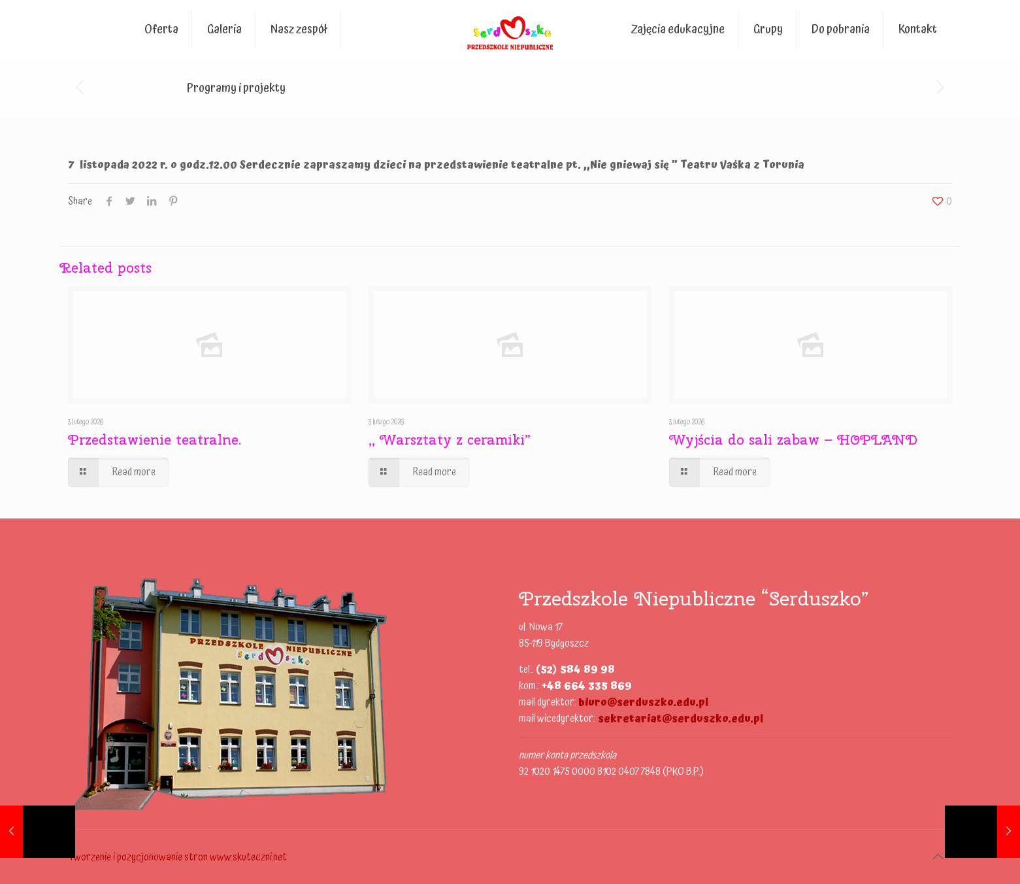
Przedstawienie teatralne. (154, 439)
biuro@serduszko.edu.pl (643, 702)
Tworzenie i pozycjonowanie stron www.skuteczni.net (177, 857)
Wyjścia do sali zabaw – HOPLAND (793, 439)
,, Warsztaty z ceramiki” (450, 439)
